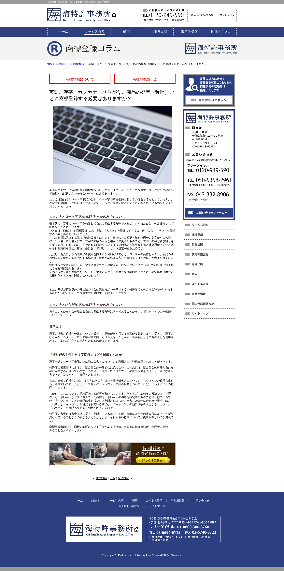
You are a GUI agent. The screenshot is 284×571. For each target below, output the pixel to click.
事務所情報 (178, 500)
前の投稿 (101, 478)
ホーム (79, 500)
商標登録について (80, 79)
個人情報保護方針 (130, 506)
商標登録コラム (145, 79)
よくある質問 (154, 500)
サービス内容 (115, 500)
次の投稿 (123, 478)
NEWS (95, 500)
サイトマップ (157, 506)
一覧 (112, 478)
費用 (135, 500)
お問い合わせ (201, 500)
